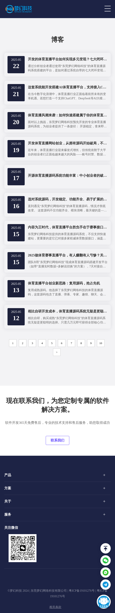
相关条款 (55, 607)
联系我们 (57, 440)
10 (100, 343)
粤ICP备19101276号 (82, 590)
